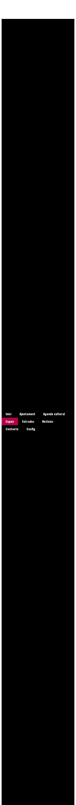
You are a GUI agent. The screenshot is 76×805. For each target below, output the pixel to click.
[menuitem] (8, 414)
